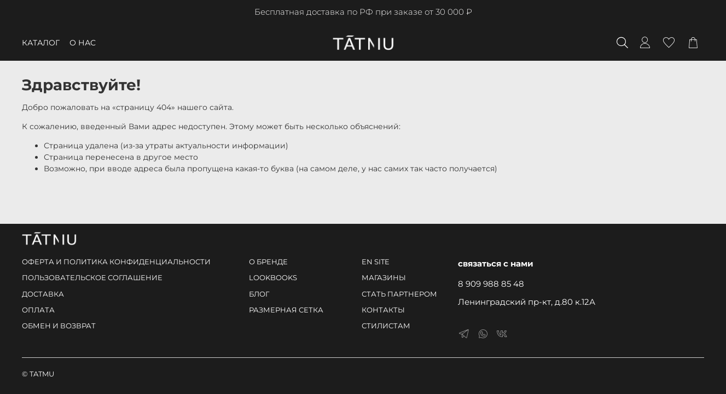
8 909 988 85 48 (491, 284)
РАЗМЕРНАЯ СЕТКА (286, 310)
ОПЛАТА (38, 310)
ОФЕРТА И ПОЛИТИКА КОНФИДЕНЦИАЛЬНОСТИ (116, 262)
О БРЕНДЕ (268, 262)
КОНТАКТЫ (383, 310)
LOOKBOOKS (273, 278)
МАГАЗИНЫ (384, 278)
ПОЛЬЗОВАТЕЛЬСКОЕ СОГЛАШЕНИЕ (92, 278)
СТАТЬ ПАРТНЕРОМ (399, 294)
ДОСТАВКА (43, 294)
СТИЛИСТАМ (386, 326)
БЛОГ (259, 294)
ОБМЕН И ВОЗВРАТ (59, 326)
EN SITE (376, 262)
